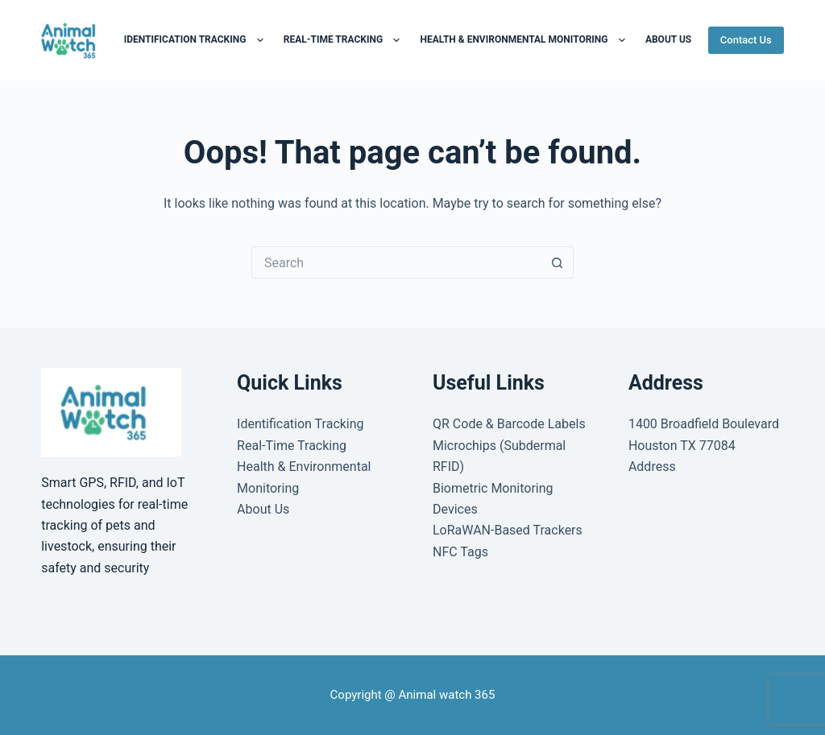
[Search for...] (396, 262)
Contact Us (746, 40)
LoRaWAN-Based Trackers (507, 530)
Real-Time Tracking (345, 40)
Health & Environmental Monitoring (525, 40)
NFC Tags (460, 552)
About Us (263, 509)
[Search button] (557, 262)
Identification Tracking (197, 40)
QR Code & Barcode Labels (509, 424)
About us (668, 39)
